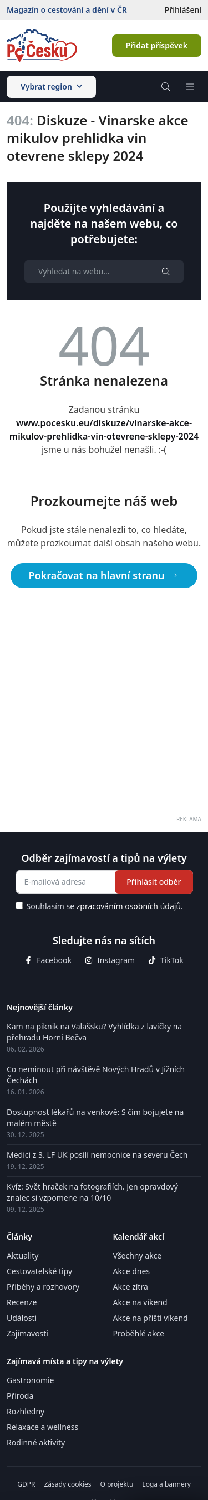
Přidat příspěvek (156, 45)
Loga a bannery (166, 1484)
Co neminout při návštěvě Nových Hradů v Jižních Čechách (96, 1074)
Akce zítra (130, 1286)
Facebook (48, 960)
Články (19, 1236)
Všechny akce (137, 1255)
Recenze (22, 1302)
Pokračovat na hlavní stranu (104, 575)
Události (22, 1317)
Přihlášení (183, 9)
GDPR (26, 1484)
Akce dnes (131, 1271)
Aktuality (22, 1255)
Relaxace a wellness (42, 1427)
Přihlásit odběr (153, 881)
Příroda (20, 1395)
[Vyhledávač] (166, 87)
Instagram (110, 960)
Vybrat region (51, 86)
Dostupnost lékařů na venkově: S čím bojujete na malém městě (95, 1117)
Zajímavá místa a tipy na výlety (65, 1361)
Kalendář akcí (138, 1236)
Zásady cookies (67, 1484)
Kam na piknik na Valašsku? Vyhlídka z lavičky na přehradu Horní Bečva (94, 1032)
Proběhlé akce (139, 1333)
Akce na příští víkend (150, 1317)
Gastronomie (30, 1380)
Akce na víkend (140, 1302)
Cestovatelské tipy (39, 1271)
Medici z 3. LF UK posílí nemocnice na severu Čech (97, 1154)
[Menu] (190, 87)
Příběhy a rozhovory (43, 1286)
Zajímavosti (27, 1333)
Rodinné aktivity (36, 1442)
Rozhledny (25, 1411)
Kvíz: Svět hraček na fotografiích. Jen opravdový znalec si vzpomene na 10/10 (92, 1192)
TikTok (166, 960)
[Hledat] (166, 271)
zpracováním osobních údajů (129, 906)
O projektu (116, 1484)
